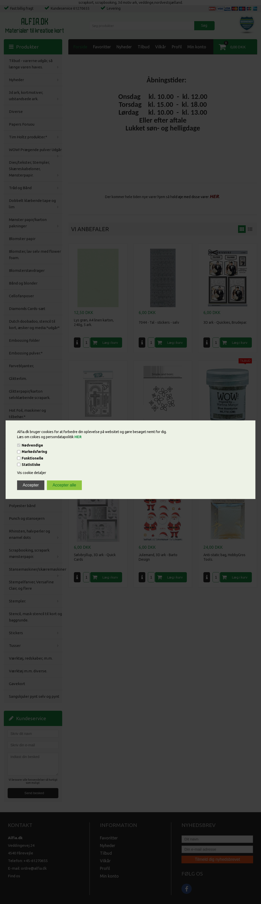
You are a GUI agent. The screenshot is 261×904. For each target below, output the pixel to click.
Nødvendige (32, 445)
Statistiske (31, 465)
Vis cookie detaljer (31, 473)
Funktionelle (32, 458)
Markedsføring (34, 452)
